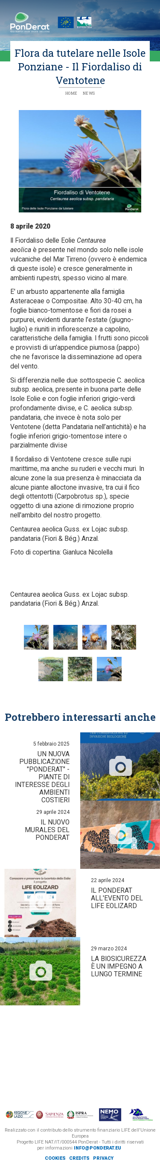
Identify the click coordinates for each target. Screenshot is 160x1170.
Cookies (55, 1158)
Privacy (103, 1158)
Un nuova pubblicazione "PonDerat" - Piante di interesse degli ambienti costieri (42, 777)
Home (71, 93)
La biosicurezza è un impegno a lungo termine (118, 966)
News (89, 93)
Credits (79, 1158)
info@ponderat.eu (97, 1148)
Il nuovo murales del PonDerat (47, 830)
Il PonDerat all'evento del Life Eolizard (117, 898)
